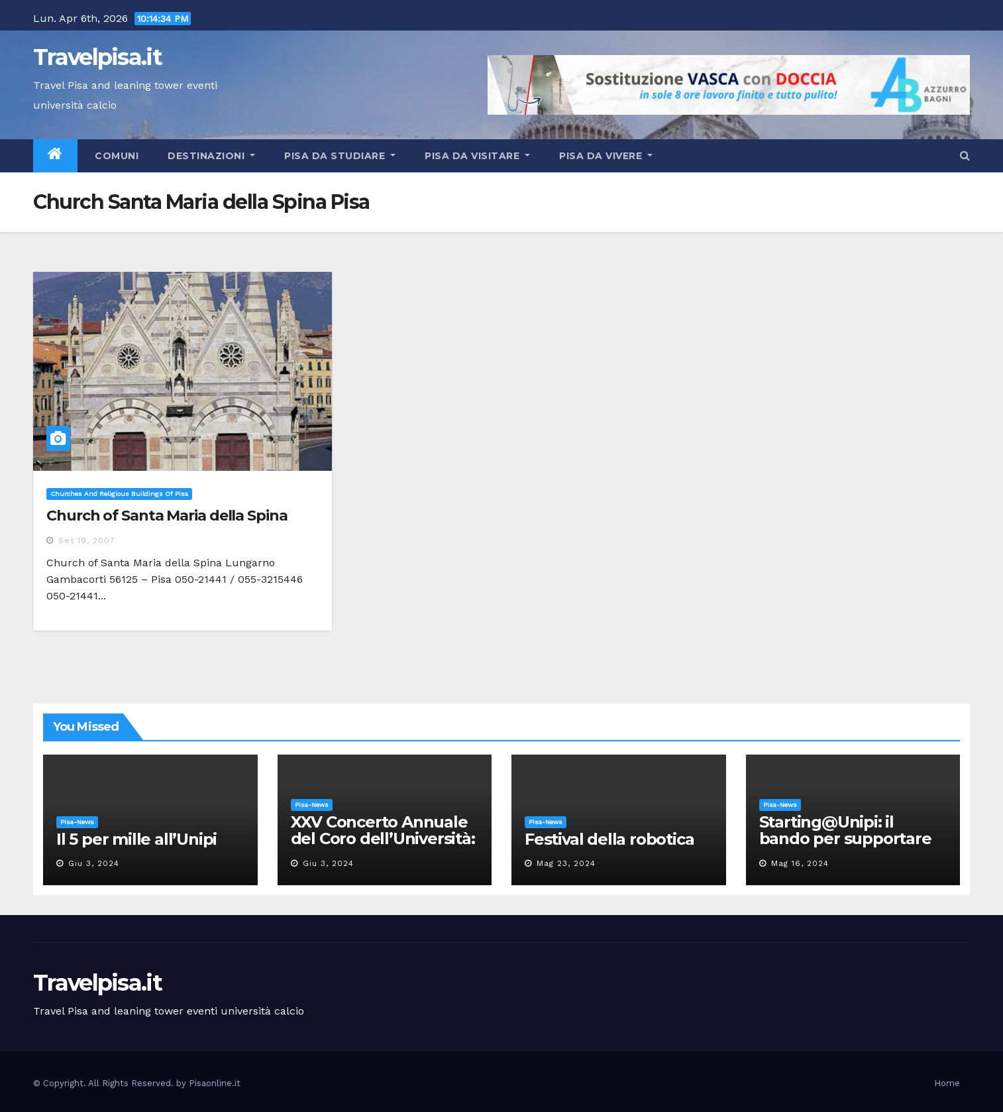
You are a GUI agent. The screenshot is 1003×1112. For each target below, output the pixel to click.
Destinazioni (211, 156)
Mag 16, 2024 (800, 863)
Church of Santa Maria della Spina (167, 516)
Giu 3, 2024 (93, 863)
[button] (965, 155)
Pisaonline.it (214, 1083)
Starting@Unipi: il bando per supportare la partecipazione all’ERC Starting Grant (845, 846)
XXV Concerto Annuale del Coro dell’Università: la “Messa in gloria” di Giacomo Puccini (383, 846)
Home (947, 1083)
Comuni (115, 156)
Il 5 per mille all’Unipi (136, 839)
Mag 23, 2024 (566, 863)
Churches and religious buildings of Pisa (119, 493)
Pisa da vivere (606, 156)
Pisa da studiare (340, 156)
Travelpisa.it (97, 57)
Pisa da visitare (477, 156)
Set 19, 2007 (86, 540)
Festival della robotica (609, 839)
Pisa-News (77, 822)
